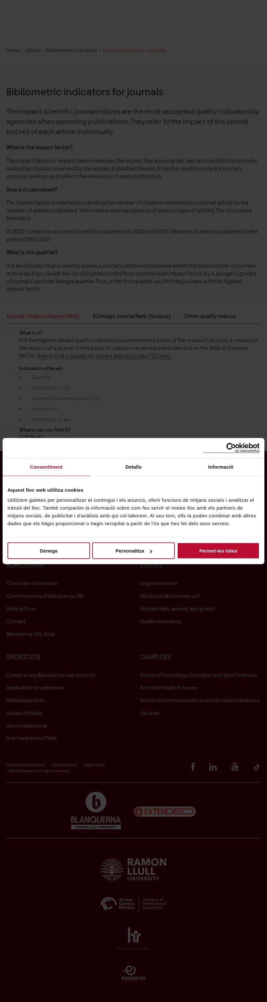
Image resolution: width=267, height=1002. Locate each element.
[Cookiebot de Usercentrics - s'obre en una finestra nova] (231, 448)
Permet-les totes (218, 551)
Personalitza (134, 551)
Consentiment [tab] (46, 466)
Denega (48, 551)
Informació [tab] (221, 466)
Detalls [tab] (133, 466)
